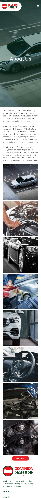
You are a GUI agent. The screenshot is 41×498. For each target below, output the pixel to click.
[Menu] (38, 6)
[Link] (9, 6)
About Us (6, 497)
